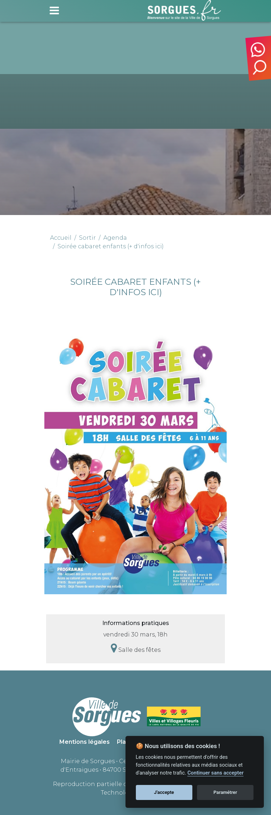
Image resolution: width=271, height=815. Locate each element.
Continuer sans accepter (215, 773)
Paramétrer (225, 792)
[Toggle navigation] (54, 10)
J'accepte (164, 792)
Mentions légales (84, 741)
